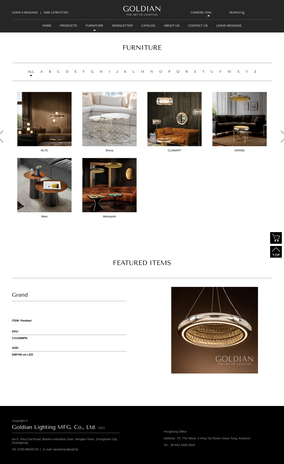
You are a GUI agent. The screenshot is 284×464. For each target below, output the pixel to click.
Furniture (94, 25)
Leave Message (229, 25)
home (46, 25)
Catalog (148, 25)
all (31, 72)
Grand (20, 295)
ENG (209, 12)
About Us (172, 25)
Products (68, 25)
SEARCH (236, 12)
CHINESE (197, 12)
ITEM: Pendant (21, 320)
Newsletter (122, 25)
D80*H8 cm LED (22, 354)
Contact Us (198, 25)
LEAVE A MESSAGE (25, 12)
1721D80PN (19, 338)
